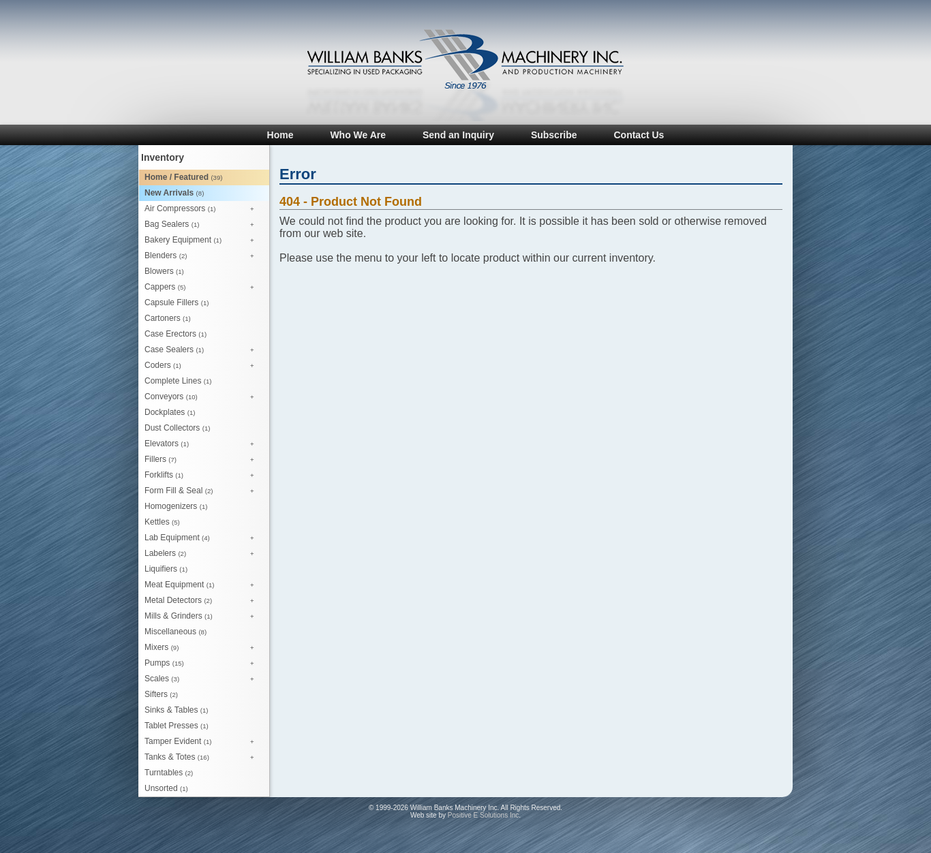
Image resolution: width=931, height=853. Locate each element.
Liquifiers (165, 569)
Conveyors (202, 397)
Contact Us (638, 134)
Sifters (161, 694)
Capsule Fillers (176, 302)
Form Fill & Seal (202, 491)
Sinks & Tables (176, 710)
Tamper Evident (202, 741)
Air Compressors (202, 209)
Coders (202, 365)
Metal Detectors (202, 600)
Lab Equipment (202, 538)
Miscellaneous (175, 631)
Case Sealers (202, 350)
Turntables (168, 772)
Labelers (202, 553)
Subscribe (554, 134)
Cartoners (167, 318)
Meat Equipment (202, 585)
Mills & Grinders (202, 616)
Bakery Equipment (202, 240)
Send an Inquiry (458, 134)
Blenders (202, 256)
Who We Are (358, 134)
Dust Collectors (177, 428)
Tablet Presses (176, 725)
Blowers (164, 271)
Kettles (162, 522)
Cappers (202, 287)
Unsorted (166, 788)
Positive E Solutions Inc (483, 815)
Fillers (202, 459)
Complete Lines (177, 381)
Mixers (202, 647)
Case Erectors (175, 334)
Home (280, 134)
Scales (202, 679)
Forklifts (202, 475)
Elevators (202, 444)
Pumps (202, 663)
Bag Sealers (202, 224)
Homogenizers (175, 506)
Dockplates (169, 412)
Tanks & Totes (202, 757)
